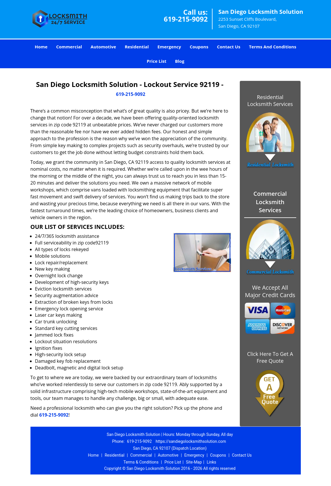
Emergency (169, 47)
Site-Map (194, 462)
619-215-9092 (186, 19)
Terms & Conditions (140, 462)
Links (211, 462)
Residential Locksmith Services (270, 100)
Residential (137, 47)
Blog (179, 61)
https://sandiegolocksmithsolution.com (191, 441)
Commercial (69, 47)
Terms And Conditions (272, 47)
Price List (156, 61)
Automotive (103, 47)
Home (41, 47)
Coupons (199, 47)
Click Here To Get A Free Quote (270, 357)
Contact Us (228, 47)
